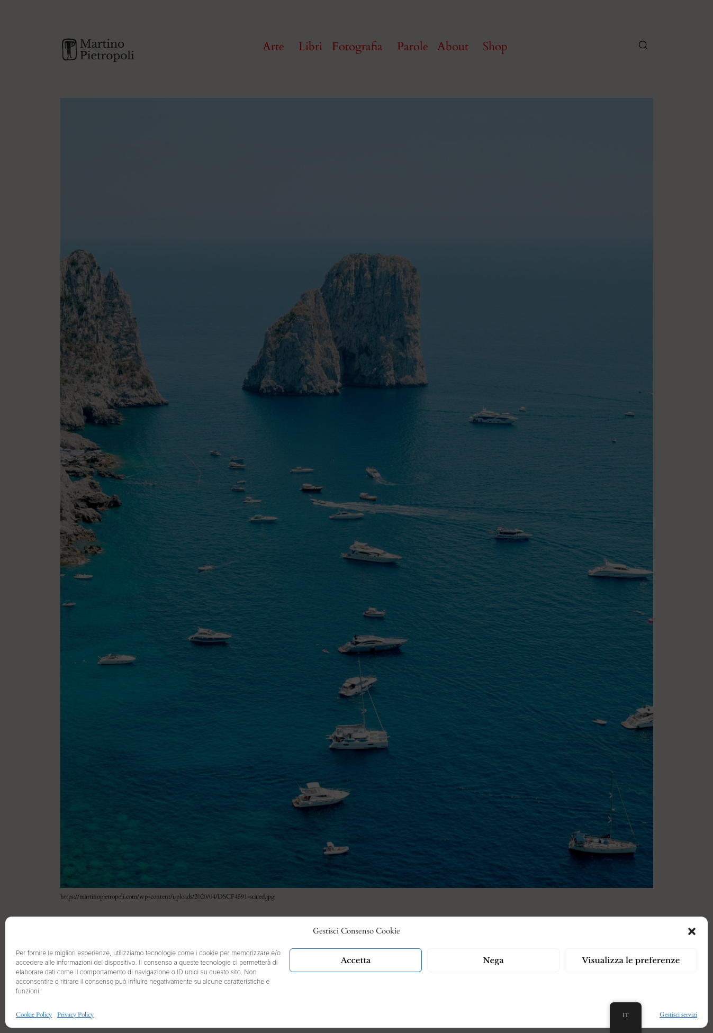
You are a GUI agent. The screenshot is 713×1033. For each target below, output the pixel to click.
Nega (493, 960)
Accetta (356, 960)
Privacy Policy (75, 1014)
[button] (692, 931)
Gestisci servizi (678, 1014)
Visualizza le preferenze (631, 960)
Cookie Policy (34, 1014)
